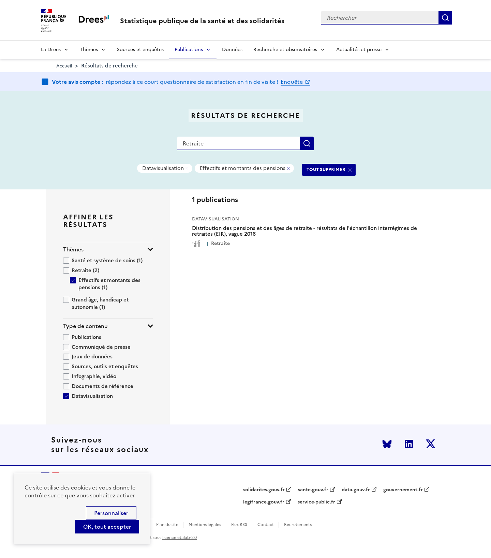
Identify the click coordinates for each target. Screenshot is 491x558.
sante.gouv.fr (313, 489)
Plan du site (167, 525)
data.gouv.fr (356, 489)
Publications (189, 49)
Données (232, 49)
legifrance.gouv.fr (263, 502)
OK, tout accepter (107, 527)
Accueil (64, 66)
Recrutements (298, 525)
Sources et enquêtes (140, 49)
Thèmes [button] (73, 249)
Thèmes (89, 49)
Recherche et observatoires (285, 49)
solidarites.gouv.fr (264, 489)
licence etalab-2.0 (179, 537)
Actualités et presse (359, 49)
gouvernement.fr (403, 489)
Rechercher (445, 18)
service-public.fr (316, 502)
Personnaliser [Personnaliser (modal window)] (111, 513)
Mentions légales (205, 525)
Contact (265, 525)
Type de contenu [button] (85, 326)
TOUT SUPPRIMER (326, 169)
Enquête (292, 82)
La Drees (51, 49)
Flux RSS (239, 525)
